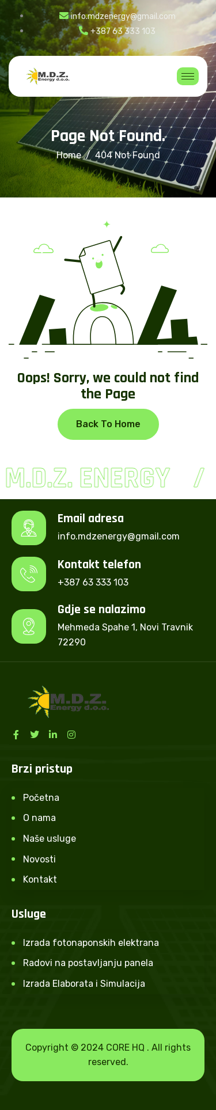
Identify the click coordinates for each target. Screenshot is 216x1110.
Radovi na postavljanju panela (88, 962)
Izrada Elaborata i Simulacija (84, 983)
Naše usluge (49, 838)
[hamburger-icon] (188, 76)
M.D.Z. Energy (88, 478)
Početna (41, 797)
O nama (39, 817)
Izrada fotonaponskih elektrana (91, 942)
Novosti (39, 859)
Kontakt (40, 879)
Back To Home (108, 424)
